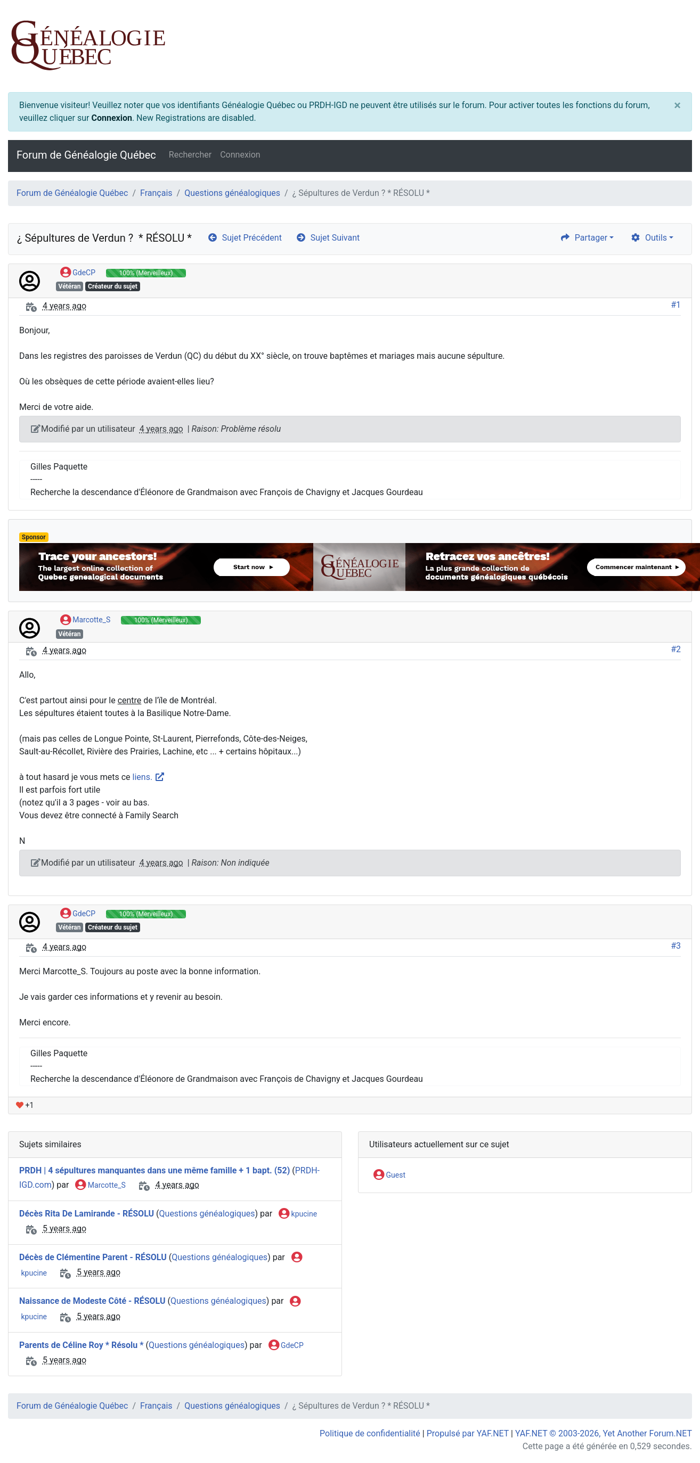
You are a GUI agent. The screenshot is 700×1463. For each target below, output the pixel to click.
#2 (676, 649)
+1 (25, 1105)
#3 (676, 946)
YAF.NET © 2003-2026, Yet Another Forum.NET (603, 1433)
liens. (149, 777)
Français (156, 193)
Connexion (111, 118)
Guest (389, 1175)
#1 (676, 305)
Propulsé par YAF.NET (468, 1433)
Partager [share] (583, 238)
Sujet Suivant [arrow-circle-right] (328, 238)
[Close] (677, 105)
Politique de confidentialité (370, 1433)
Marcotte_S (85, 620)
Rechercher (190, 155)
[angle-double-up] (670, 1429)
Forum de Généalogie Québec (86, 155)
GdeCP (77, 273)
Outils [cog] (648, 238)
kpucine (298, 1214)
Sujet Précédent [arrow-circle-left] (244, 238)
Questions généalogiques (232, 193)
